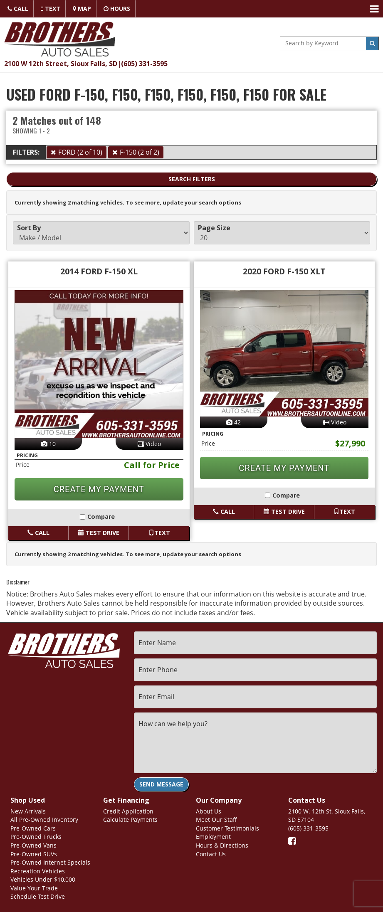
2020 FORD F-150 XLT (284, 271)
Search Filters (191, 179)
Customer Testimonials (227, 828)
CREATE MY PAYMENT (99, 489)
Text (50, 8)
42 (233, 422)
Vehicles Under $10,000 (42, 879)
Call (17, 8)
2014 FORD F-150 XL (99, 271)
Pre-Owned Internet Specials (50, 862)
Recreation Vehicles (37, 871)
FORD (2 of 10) (80, 152)
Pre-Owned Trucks (36, 837)
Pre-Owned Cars (33, 828)
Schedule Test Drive (37, 896)
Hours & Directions (222, 845)
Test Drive (98, 533)
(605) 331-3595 (144, 63)
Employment (213, 837)
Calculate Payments (130, 819)
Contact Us (211, 854)
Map (82, 8)
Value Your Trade (34, 888)
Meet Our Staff (216, 819)
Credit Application (128, 811)
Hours (117, 8)
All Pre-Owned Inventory (44, 819)
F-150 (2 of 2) (139, 152)
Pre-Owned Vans (33, 845)
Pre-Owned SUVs (33, 854)
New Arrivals (28, 811)
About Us (208, 811)
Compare (99, 516)
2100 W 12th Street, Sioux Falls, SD (60, 63)
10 (48, 444)
